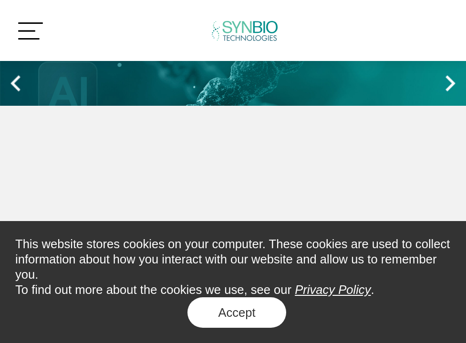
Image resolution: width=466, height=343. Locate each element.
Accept (236, 312)
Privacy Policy (333, 289)
